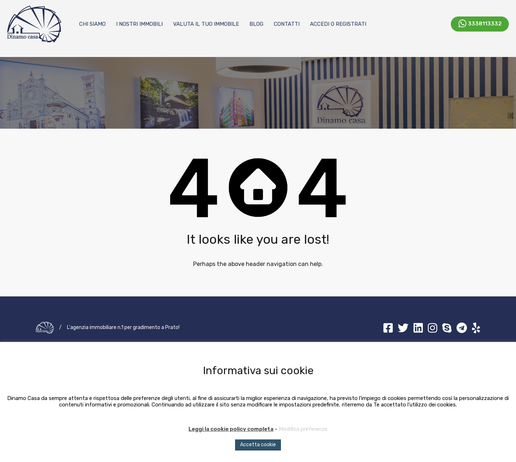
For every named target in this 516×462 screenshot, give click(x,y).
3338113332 (485, 23)
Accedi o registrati (338, 24)
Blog (256, 24)
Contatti (287, 24)
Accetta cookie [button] (258, 445)
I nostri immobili (139, 24)
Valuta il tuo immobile (206, 24)
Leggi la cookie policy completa (230, 429)
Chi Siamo (92, 24)
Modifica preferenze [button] (303, 429)
